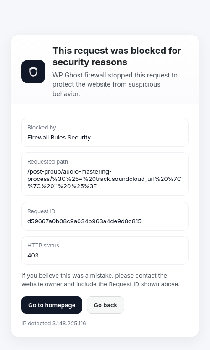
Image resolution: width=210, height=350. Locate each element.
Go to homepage (51, 305)
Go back (105, 305)
